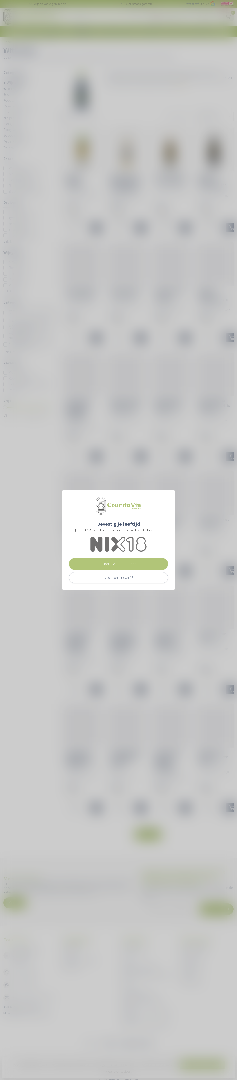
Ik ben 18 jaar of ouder (118, 563)
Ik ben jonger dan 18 (118, 577)
